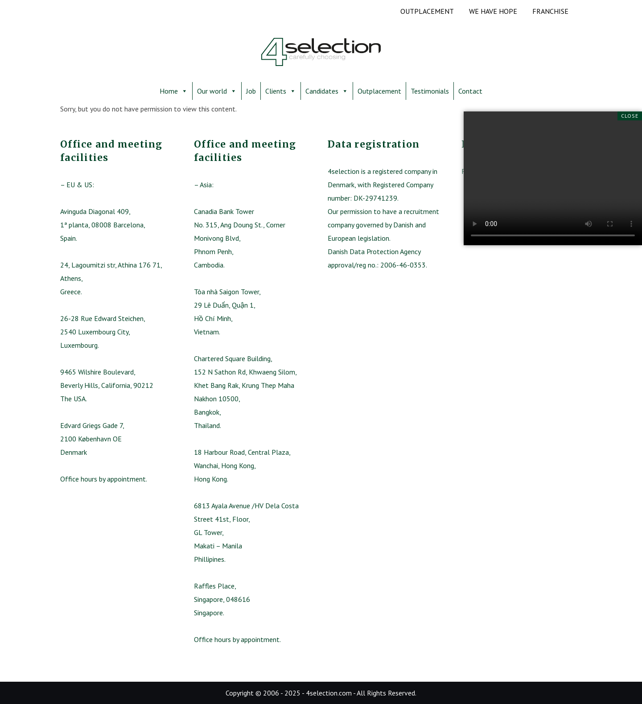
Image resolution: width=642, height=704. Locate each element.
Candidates (326, 91)
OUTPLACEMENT (427, 11)
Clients (280, 91)
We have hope (493, 11)
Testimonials (430, 90)
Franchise (550, 11)
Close (629, 115)
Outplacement (379, 90)
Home (174, 91)
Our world (217, 91)
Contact (470, 90)
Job (251, 90)
